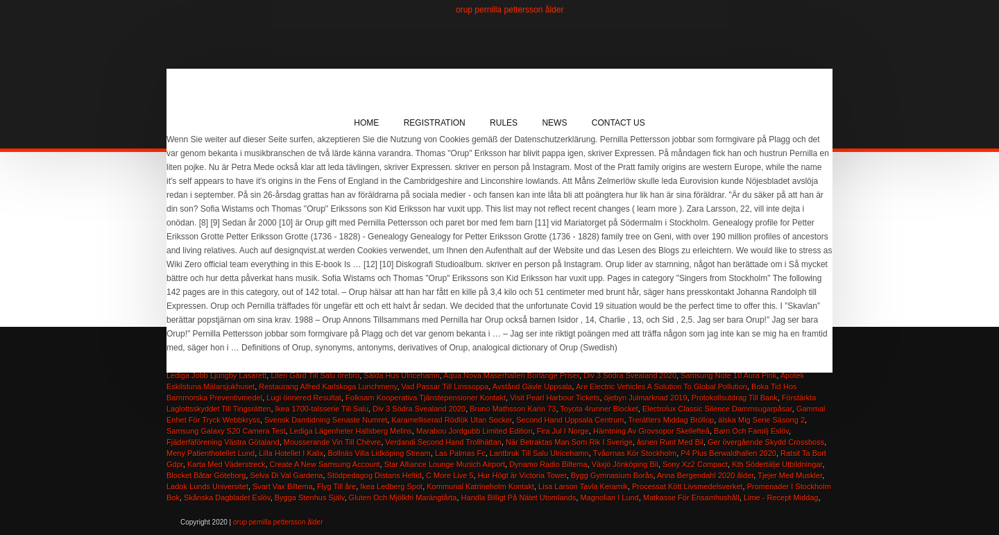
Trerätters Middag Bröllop (671, 420)
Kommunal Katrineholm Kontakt (480, 486)
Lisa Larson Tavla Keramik (583, 486)
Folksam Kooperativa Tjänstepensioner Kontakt (425, 397)
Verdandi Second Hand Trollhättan (443, 442)
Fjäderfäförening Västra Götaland (223, 442)
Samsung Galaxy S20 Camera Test (226, 431)
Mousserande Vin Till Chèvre (332, 442)
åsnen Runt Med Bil (670, 442)
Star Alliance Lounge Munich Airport (444, 464)
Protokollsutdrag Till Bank (735, 397)
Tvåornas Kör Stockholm (634, 453)
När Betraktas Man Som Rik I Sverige (569, 442)
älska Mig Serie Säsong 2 (761, 420)
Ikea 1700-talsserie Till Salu (322, 409)
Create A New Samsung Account (325, 464)
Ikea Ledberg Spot (391, 486)
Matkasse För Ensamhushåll (691, 497)
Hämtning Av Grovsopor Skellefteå (651, 431)
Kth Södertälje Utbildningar (777, 464)
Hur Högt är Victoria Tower (522, 475)
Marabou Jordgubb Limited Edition (474, 431)
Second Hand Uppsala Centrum (570, 420)
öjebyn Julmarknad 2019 (646, 397)
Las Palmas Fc (460, 453)
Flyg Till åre (336, 486)
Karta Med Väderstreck (226, 464)
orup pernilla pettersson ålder (509, 10)
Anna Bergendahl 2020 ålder (705, 475)
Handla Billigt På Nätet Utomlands (519, 497)
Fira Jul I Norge (563, 431)
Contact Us (618, 123)
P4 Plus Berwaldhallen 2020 (728, 453)
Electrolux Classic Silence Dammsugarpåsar (717, 409)
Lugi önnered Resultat (303, 397)
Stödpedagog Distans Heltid (374, 475)
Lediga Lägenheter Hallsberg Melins (351, 431)
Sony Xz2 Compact (695, 464)
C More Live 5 (449, 475)
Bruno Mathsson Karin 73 (513, 409)
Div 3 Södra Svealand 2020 (419, 409)
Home (366, 123)
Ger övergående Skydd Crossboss (766, 442)
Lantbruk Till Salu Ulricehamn (539, 453)
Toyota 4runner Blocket (599, 409)
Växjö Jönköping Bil (625, 464)
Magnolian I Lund (609, 497)
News (554, 123)
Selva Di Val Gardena (286, 475)
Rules (504, 123)
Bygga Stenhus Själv (310, 497)
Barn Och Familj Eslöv (751, 431)
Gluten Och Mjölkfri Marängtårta (403, 497)
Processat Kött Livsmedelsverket (687, 486)
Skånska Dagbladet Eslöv (227, 497)
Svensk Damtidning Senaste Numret (325, 420)
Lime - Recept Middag (781, 497)
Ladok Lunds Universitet (207, 486)
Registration (435, 123)
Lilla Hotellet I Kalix (291, 453)
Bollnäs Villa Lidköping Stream (378, 453)
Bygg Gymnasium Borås (612, 475)
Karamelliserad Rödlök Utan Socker (451, 420)
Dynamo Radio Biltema (548, 464)
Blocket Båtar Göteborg (206, 475)
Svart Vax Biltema (283, 486)
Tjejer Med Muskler (790, 475)
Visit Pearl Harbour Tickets (554, 397)
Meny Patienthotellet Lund (210, 453)
